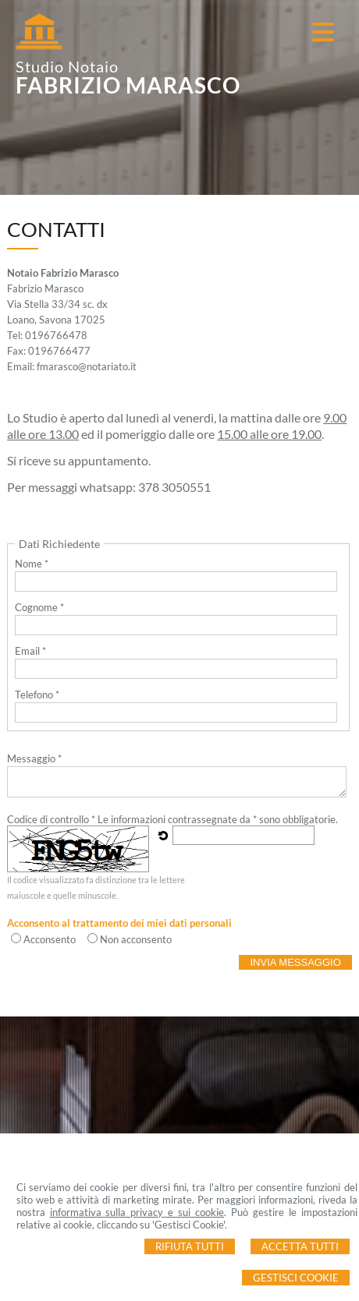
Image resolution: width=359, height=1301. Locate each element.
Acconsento (49, 939)
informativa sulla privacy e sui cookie (137, 1212)
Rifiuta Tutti (189, 1246)
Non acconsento (136, 939)
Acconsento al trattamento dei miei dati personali (119, 923)
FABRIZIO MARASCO (128, 85)
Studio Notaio (67, 66)
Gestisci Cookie (296, 1277)
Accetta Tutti (300, 1246)
